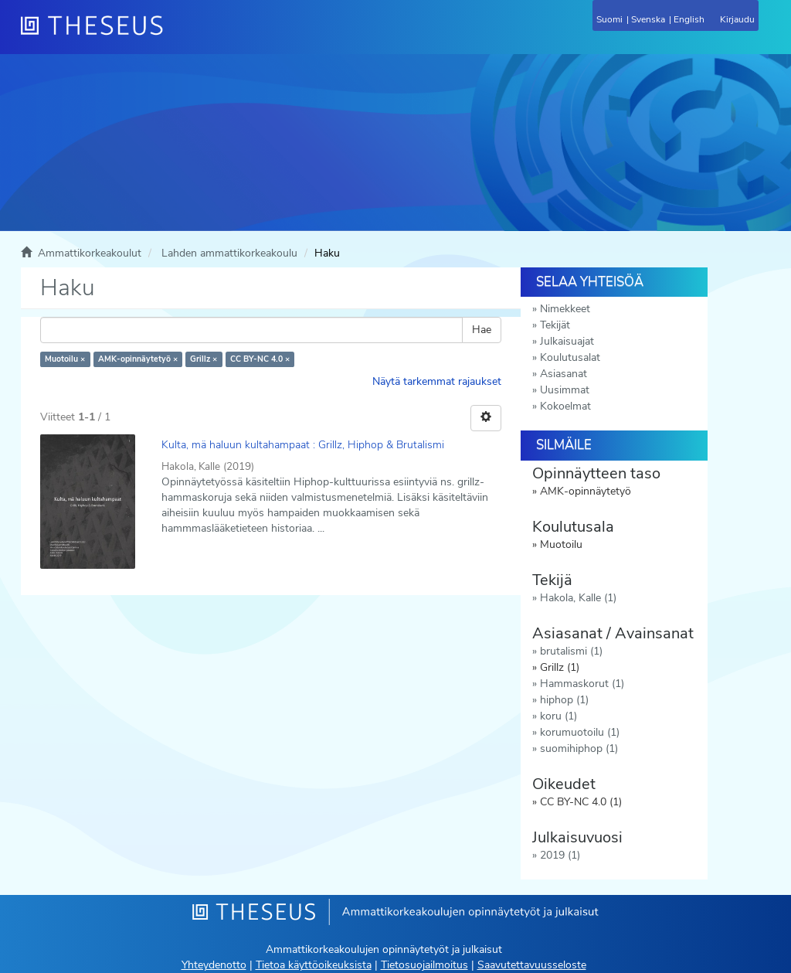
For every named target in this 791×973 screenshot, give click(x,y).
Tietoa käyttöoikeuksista (314, 965)
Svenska (648, 19)
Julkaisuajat (567, 341)
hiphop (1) (564, 699)
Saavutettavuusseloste (531, 965)
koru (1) (558, 716)
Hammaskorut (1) (582, 683)
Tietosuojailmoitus (424, 965)
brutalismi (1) (571, 651)
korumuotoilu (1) (580, 732)
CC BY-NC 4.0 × (260, 359)
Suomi (609, 19)
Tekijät (555, 325)
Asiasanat (563, 373)
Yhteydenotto (214, 965)
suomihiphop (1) (579, 748)
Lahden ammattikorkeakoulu (229, 253)
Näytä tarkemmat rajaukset (436, 381)
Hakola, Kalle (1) (578, 597)
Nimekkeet (565, 308)
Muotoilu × (65, 359)
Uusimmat (564, 390)
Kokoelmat (565, 406)
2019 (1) (560, 855)
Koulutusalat (570, 357)
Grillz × (203, 359)
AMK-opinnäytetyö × (138, 359)
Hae (481, 329)
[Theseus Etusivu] (175, 34)
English (689, 19)
